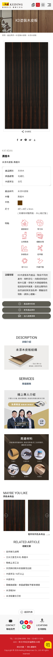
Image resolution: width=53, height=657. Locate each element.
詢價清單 (33, 5)
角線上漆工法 (12, 563)
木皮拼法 (10, 579)
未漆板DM (10, 590)
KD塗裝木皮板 (21, 35)
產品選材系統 (26, 304)
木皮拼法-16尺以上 (15, 574)
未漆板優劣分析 (13, 596)
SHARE (26, 131)
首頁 (4, 35)
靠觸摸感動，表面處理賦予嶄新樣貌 (23, 585)
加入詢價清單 (26, 316)
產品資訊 (10, 35)
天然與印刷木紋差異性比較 (19, 568)
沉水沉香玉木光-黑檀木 (17, 557)
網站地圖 (20, 647)
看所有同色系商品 (39, 534)
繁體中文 (43, 5)
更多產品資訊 (26, 310)
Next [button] (47, 515)
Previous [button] (6, 515)
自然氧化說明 (12, 551)
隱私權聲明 (31, 647)
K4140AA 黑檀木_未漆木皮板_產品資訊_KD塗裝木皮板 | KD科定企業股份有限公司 (12, 5)
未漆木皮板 (32, 35)
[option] (14, 515)
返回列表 (26, 612)
